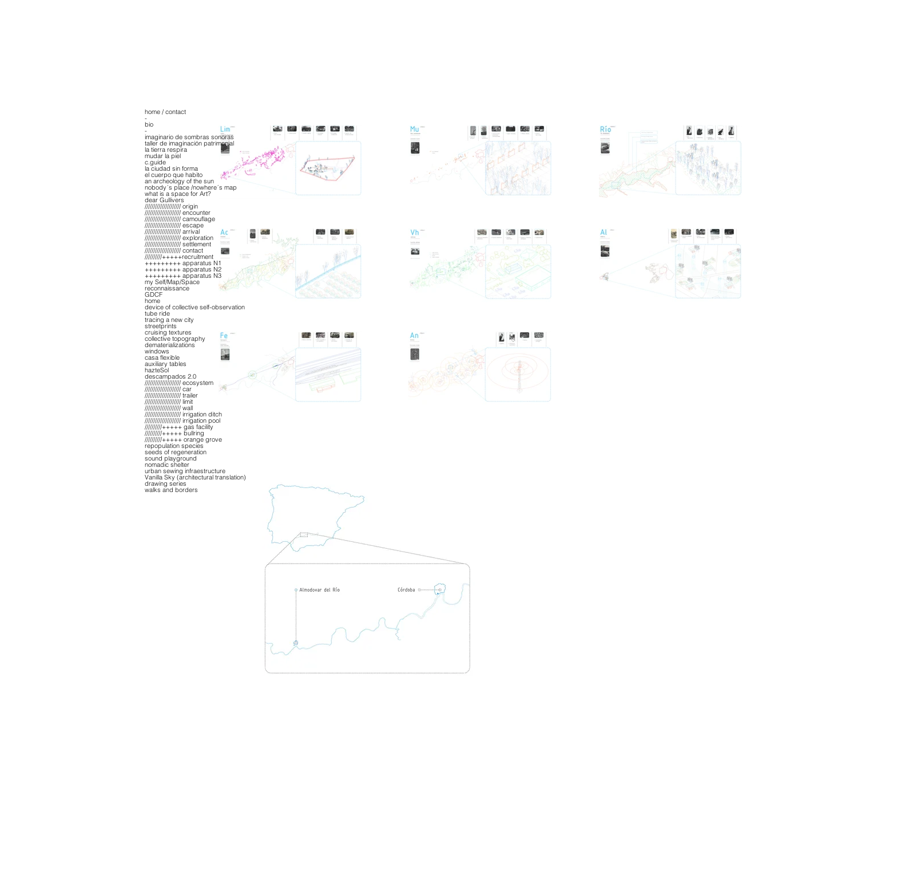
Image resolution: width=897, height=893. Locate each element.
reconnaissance (167, 288)
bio (149, 124)
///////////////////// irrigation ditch (183, 414)
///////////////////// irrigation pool (182, 421)
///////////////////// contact (174, 250)
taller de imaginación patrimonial (189, 143)
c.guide (155, 162)
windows (157, 351)
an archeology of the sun (179, 181)
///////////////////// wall (169, 408)
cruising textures (168, 332)
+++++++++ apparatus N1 (183, 263)
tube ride (157, 313)
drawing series (165, 484)
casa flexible (162, 358)
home (152, 301)
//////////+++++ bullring (174, 433)
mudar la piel (163, 156)
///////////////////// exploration (179, 238)
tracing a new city (169, 320)
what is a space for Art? (178, 194)
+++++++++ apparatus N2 (183, 269)
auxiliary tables (165, 364)
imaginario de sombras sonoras (189, 137)
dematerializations (170, 345)
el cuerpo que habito (174, 175)
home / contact (165, 112)
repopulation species (174, 446)
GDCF (153, 295)
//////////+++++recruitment (179, 257)
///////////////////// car (168, 389)
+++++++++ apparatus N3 (183, 276)
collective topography (175, 339)
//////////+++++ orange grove (183, 439)
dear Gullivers (164, 200)
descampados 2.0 (170, 376)
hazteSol (157, 370)
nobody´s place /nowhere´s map (191, 187)
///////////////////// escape (174, 225)
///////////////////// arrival (172, 232)
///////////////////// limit (169, 402)
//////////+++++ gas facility (179, 427)
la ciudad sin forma (171, 169)
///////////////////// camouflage (180, 219)
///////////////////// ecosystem (179, 383)
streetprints (161, 326)
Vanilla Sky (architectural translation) (195, 477)
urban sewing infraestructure (185, 471)
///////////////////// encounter (178, 213)
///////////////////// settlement (178, 244)
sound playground (171, 458)
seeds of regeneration (176, 452)
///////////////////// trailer (171, 395)
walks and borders (171, 490)
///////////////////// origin (171, 206)
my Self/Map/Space (172, 282)
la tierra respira (166, 150)
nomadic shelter (167, 465)
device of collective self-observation (195, 307)
